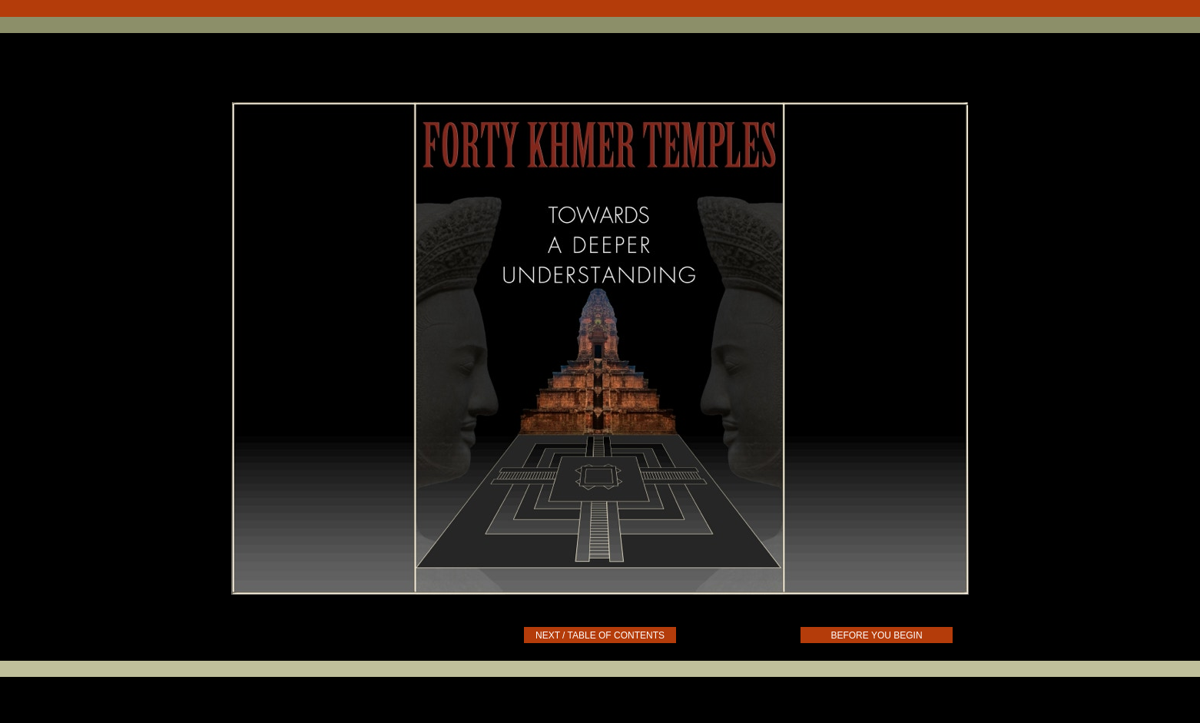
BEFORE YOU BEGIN (876, 635)
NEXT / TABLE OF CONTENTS (600, 635)
